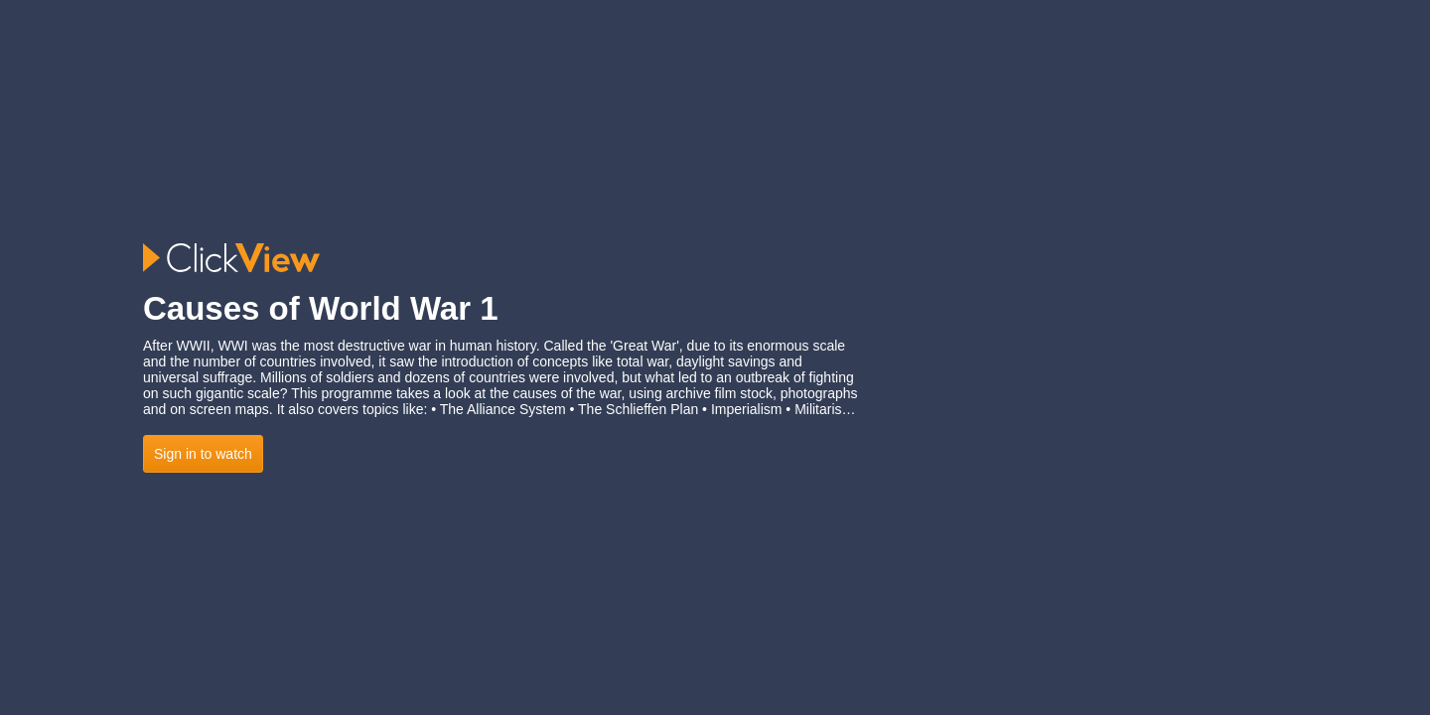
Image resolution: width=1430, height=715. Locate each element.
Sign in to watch (203, 454)
